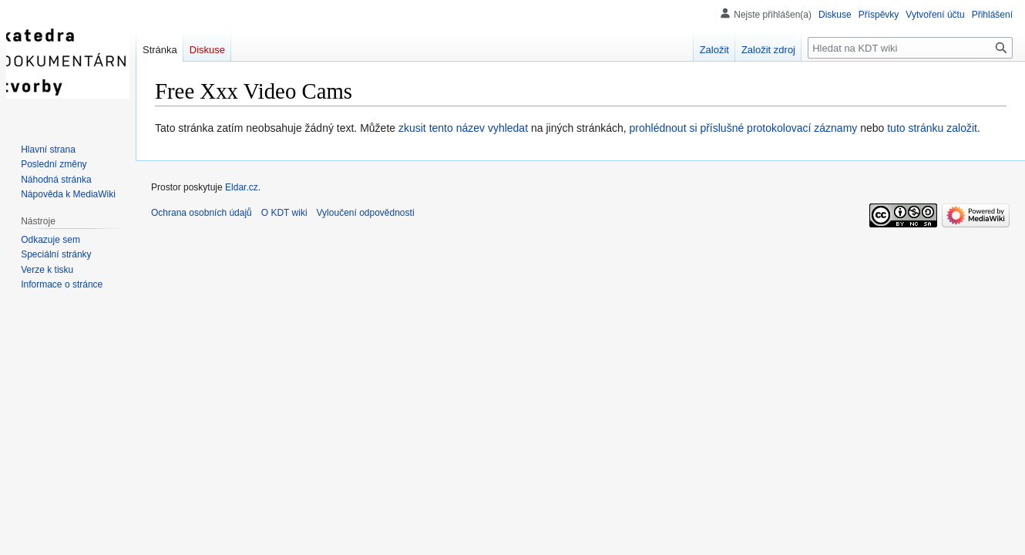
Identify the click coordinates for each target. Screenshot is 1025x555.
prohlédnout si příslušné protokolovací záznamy (744, 128)
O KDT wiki (284, 212)
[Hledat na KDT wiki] (910, 48)
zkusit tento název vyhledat (463, 128)
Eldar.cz (241, 187)
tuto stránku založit (932, 128)
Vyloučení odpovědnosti (366, 212)
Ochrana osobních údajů (201, 212)
